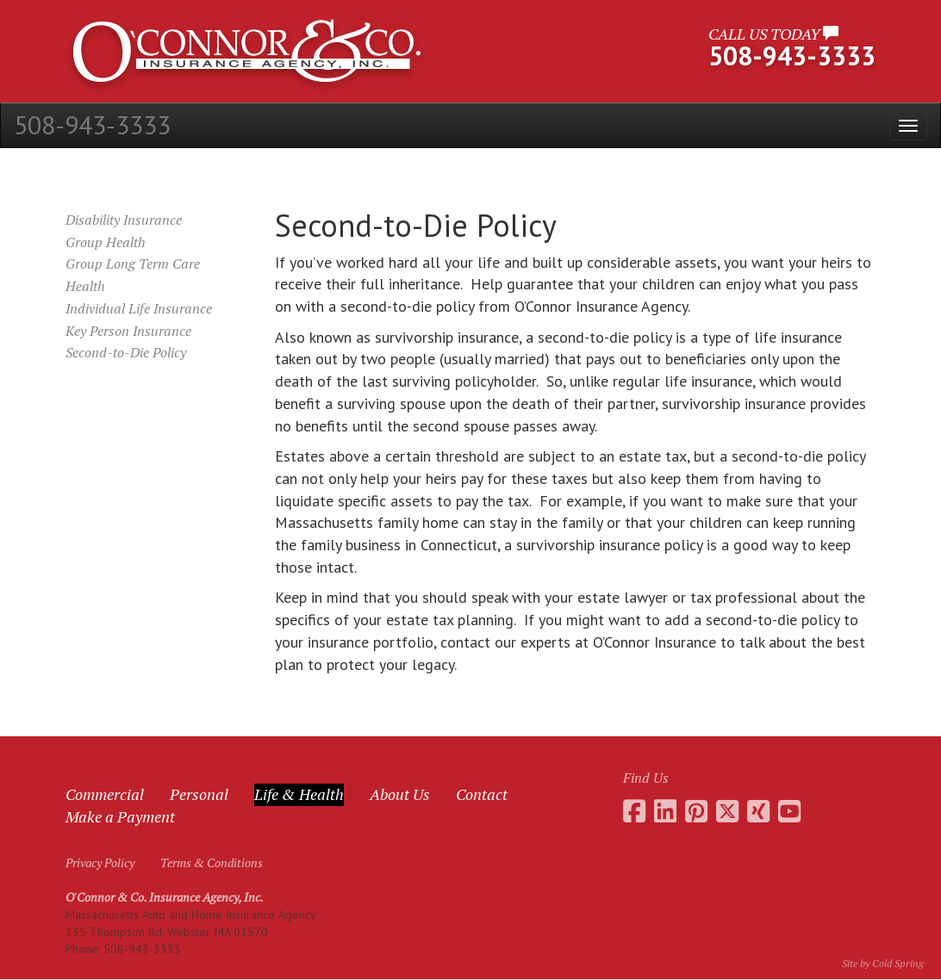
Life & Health (299, 794)
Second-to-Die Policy (125, 352)
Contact (482, 794)
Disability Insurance (123, 219)
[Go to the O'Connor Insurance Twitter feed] (727, 811)
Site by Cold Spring (883, 963)
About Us (400, 794)
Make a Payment (120, 816)
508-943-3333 (92, 124)
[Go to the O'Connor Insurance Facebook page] (634, 811)
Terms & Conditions (211, 862)
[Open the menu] (908, 125)
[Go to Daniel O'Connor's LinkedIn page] (665, 811)
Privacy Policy (99, 862)
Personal (199, 794)
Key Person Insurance (128, 330)
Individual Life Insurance (138, 308)
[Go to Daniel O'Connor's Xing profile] (758, 811)
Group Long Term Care (132, 263)
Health (85, 285)
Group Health (105, 242)
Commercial (104, 794)
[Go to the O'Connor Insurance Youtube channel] (789, 811)
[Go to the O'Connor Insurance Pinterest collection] (696, 811)
